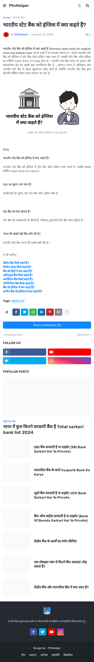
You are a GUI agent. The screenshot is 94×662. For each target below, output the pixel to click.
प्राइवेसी (56, 655)
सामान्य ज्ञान (19, 17)
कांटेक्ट (44, 655)
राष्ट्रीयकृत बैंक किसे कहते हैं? (18, 275)
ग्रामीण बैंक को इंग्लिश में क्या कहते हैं (22, 291)
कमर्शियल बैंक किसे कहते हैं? (18, 279)
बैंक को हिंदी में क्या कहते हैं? (17, 271)
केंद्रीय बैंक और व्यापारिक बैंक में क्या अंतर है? (61, 587)
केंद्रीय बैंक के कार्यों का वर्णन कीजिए (55, 541)
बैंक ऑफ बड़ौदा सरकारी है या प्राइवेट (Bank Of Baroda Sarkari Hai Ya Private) (61, 518)
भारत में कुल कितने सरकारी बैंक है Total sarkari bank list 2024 (43, 429)
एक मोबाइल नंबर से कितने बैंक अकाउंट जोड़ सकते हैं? (60, 564)
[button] (4, 5)
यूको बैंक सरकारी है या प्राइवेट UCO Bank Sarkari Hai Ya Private (60, 495)
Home (6, 17)
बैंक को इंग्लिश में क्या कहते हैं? (19, 287)
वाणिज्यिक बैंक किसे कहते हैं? (18, 283)
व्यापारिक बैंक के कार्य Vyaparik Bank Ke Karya (62, 472)
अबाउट (33, 655)
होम (23, 655)
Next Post (83, 335)
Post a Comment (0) (47, 325)
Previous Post (13, 335)
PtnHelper (19, 5)
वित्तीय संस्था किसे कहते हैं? (17, 267)
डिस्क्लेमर (68, 655)
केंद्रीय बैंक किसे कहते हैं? (16, 263)
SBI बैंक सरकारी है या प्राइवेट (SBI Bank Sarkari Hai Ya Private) (60, 449)
